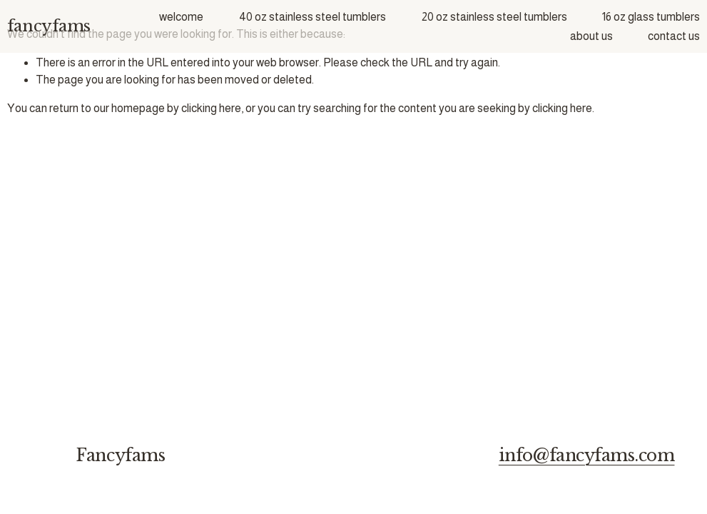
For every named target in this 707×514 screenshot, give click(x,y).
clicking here (211, 108)
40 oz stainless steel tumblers (312, 17)
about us (591, 36)
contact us (674, 36)
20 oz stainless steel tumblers (494, 17)
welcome (181, 17)
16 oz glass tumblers (651, 17)
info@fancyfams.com (587, 455)
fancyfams (49, 26)
